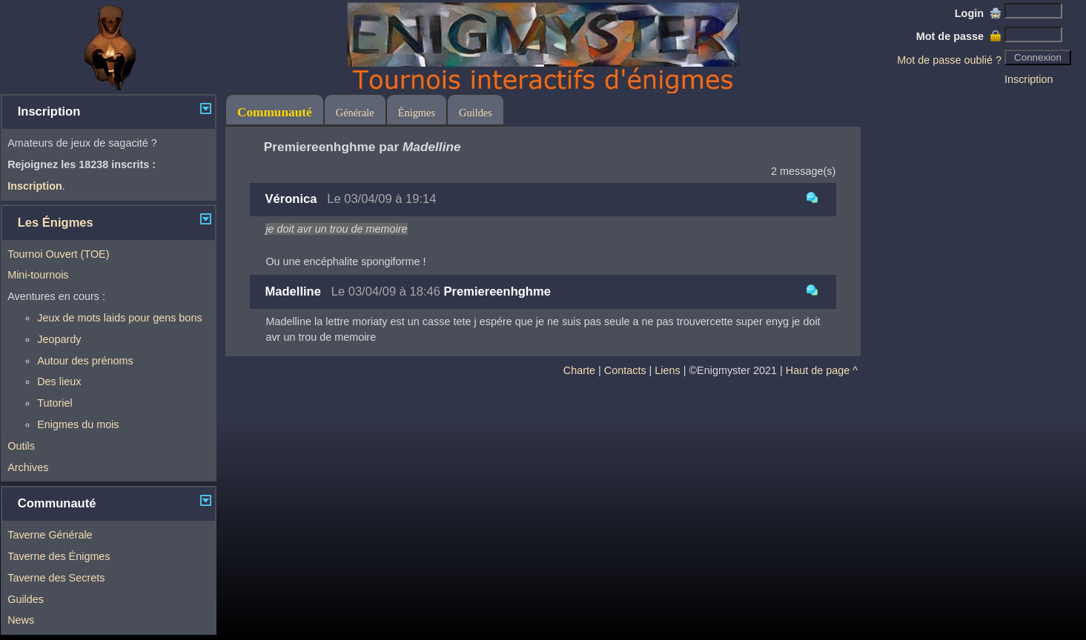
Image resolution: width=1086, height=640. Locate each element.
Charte (579, 370)
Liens (667, 370)
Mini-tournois (37, 275)
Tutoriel (54, 403)
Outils (21, 446)
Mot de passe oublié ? (949, 60)
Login (978, 13)
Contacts (625, 370)
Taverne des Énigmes (58, 556)
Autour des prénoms (85, 361)
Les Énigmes (55, 223)
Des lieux (59, 381)
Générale (355, 113)
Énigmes (416, 113)
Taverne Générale (49, 535)
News (20, 620)
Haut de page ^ (822, 370)
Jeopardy (59, 339)
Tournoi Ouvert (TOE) (58, 254)
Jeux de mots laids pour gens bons (119, 318)
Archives (27, 467)
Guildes (25, 599)
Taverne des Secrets (56, 578)
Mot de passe (958, 36)
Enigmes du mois (78, 424)
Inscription (1028, 79)
